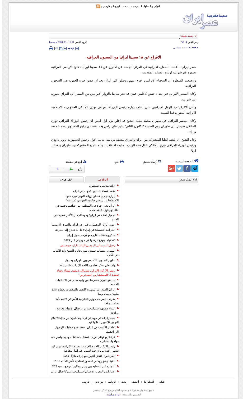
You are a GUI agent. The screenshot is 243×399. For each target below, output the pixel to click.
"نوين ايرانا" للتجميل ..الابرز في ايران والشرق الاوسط (83, 224)
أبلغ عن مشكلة (73, 161)
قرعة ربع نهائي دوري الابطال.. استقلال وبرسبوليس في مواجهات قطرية (83, 339)
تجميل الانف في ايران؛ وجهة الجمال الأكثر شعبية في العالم (84, 217)
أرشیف (132, 6)
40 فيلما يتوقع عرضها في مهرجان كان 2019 (89, 240)
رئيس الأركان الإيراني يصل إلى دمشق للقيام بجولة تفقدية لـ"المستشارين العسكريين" (85, 273)
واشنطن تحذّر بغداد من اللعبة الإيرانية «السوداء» (87, 265)
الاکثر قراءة (64, 179)
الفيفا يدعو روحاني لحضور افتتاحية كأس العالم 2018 (84, 361)
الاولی (155, 6)
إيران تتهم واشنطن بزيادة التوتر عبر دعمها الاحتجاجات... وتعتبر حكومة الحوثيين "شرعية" (90, 198)
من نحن (97, 381)
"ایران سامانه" (111, 394)
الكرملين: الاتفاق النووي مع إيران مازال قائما (89, 356)
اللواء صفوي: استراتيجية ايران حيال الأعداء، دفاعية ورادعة (85, 310)
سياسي (175, 47)
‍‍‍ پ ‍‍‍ (69, 48)
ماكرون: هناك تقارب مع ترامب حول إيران (91, 235)
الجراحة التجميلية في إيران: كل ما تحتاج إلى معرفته (85, 229)
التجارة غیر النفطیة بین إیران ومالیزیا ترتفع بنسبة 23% (83, 366)
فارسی (104, 6)
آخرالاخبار (100, 179)
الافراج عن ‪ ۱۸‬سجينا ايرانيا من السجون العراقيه (121, 57)
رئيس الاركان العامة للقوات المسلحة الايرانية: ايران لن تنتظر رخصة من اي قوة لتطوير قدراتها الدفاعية (83, 348)
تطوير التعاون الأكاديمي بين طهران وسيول (90, 260)
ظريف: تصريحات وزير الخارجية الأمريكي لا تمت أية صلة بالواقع (85, 301)
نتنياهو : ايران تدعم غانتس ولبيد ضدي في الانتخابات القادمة (85, 282)
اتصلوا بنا (144, 6)
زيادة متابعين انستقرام (102, 185)
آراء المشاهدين (186, 179)
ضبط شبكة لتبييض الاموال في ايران (94, 191)
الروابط (114, 6)
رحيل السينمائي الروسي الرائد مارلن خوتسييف (87, 245)
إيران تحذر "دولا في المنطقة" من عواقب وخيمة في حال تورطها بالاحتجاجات (85, 208)
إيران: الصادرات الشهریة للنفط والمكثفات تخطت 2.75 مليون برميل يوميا (83, 291)
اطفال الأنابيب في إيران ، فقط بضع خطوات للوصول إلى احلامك (84, 329)
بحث (123, 6)
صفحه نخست (189, 47)
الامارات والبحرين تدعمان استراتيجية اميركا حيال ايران (83, 371)
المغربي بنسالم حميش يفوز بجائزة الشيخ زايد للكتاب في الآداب (84, 253)
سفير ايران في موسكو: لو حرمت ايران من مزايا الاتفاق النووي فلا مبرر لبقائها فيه (83, 320)
